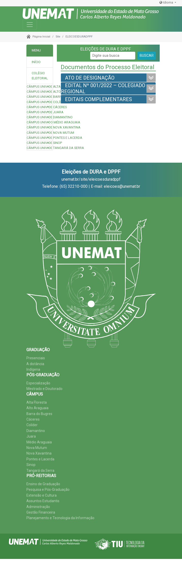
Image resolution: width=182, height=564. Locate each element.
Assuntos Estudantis (42, 501)
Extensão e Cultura (41, 495)
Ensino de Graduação (43, 484)
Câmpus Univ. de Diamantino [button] (40, 117)
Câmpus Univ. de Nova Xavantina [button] (40, 127)
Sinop (31, 465)
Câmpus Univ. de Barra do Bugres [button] (40, 97)
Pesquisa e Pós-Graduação (48, 489)
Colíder (32, 425)
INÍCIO (36, 62)
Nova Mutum (36, 448)
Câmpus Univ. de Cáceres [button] (40, 107)
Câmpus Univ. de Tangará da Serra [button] (40, 148)
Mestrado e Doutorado (44, 389)
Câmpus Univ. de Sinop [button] (40, 143)
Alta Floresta (36, 402)
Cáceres (33, 419)
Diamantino (35, 431)
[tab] (39, 76)
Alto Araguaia (37, 408)
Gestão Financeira (40, 512)
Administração (38, 507)
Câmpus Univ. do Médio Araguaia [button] (40, 122)
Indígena (33, 369)
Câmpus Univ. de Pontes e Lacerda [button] (40, 138)
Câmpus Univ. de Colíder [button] (40, 102)
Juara (31, 436)
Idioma (166, 2)
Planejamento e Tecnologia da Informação (60, 518)
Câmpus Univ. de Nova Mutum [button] (40, 133)
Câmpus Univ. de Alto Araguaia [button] (40, 91)
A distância (35, 364)
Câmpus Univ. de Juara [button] (40, 112)
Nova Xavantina (39, 453)
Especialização (38, 383)
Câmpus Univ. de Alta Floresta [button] (40, 86)
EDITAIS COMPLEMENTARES (98, 99)
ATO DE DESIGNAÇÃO (89, 78)
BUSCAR (147, 55)
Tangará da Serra (40, 470)
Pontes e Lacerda (40, 459)
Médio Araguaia (39, 442)
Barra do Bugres (39, 414)
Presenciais (35, 358)
